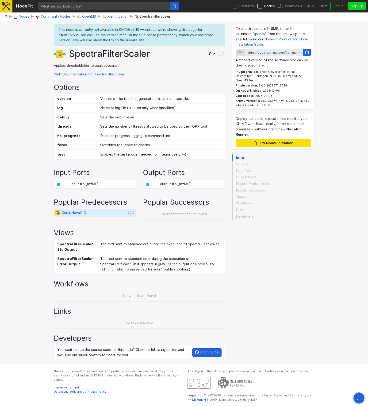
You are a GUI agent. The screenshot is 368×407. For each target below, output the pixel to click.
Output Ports (246, 177)
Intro (240, 158)
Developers (244, 216)
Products (243, 6)
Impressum (61, 387)
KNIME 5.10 (315, 6)
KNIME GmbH (197, 399)
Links (240, 210)
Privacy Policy (96, 391)
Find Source (207, 352)
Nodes (266, 6)
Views (240, 197)
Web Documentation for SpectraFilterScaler (89, 74)
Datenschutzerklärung (69, 391)
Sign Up (357, 6)
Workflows (290, 6)
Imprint (76, 387)
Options (242, 164)
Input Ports (244, 170)
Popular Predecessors (253, 184)
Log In (338, 6)
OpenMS (259, 33)
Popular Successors (251, 190)
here (260, 65)
